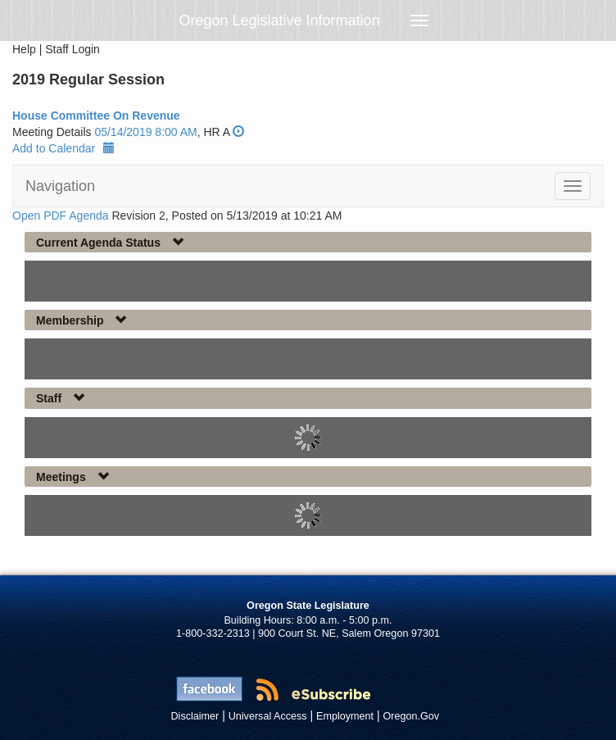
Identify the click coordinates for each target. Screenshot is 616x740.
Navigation (60, 186)
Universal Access (268, 716)
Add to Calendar (63, 148)
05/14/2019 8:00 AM (145, 131)
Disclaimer (195, 716)
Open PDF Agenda (60, 215)
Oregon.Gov (411, 716)
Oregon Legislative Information (279, 20)
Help (24, 49)
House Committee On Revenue (96, 115)
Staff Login (72, 49)
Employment (345, 716)
